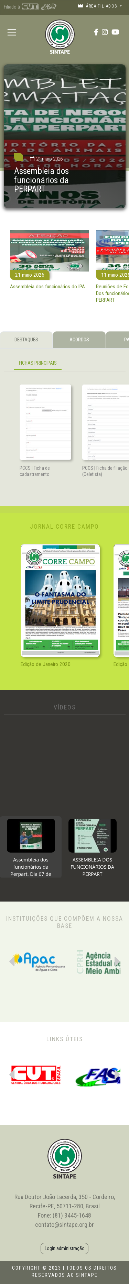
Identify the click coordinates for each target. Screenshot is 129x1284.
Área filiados (98, 6)
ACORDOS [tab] (79, 339)
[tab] (31, 847)
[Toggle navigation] (12, 32)
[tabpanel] (65, 364)
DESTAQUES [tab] (26, 339)
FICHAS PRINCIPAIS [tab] (38, 363)
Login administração (65, 1248)
